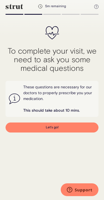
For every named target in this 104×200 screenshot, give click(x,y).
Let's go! (52, 127)
